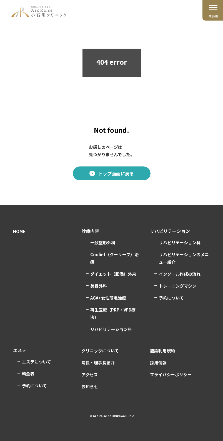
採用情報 (158, 362)
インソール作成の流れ (180, 274)
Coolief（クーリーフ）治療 (114, 258)
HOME (19, 231)
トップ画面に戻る (116, 173)
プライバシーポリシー (171, 374)
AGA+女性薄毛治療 (108, 298)
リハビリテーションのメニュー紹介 (184, 258)
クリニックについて (100, 350)
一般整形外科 (102, 242)
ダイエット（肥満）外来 (113, 274)
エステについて (36, 362)
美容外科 (98, 286)
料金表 (28, 374)
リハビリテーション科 (111, 329)
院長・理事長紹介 (98, 362)
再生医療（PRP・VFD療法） (113, 313)
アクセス (89, 374)
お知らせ (89, 386)
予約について (171, 298)
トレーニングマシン (177, 286)
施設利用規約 (162, 350)
